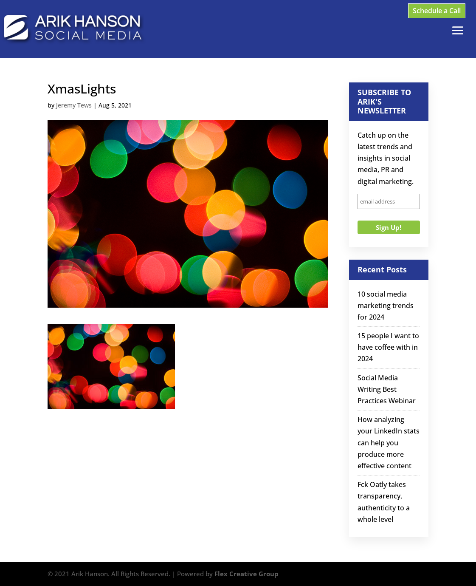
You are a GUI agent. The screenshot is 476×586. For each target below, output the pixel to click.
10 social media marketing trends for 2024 (386, 305)
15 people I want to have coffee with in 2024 (388, 347)
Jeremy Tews (74, 105)
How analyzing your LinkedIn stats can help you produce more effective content (389, 442)
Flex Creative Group (246, 573)
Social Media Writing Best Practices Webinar (387, 389)
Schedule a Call (437, 10)
